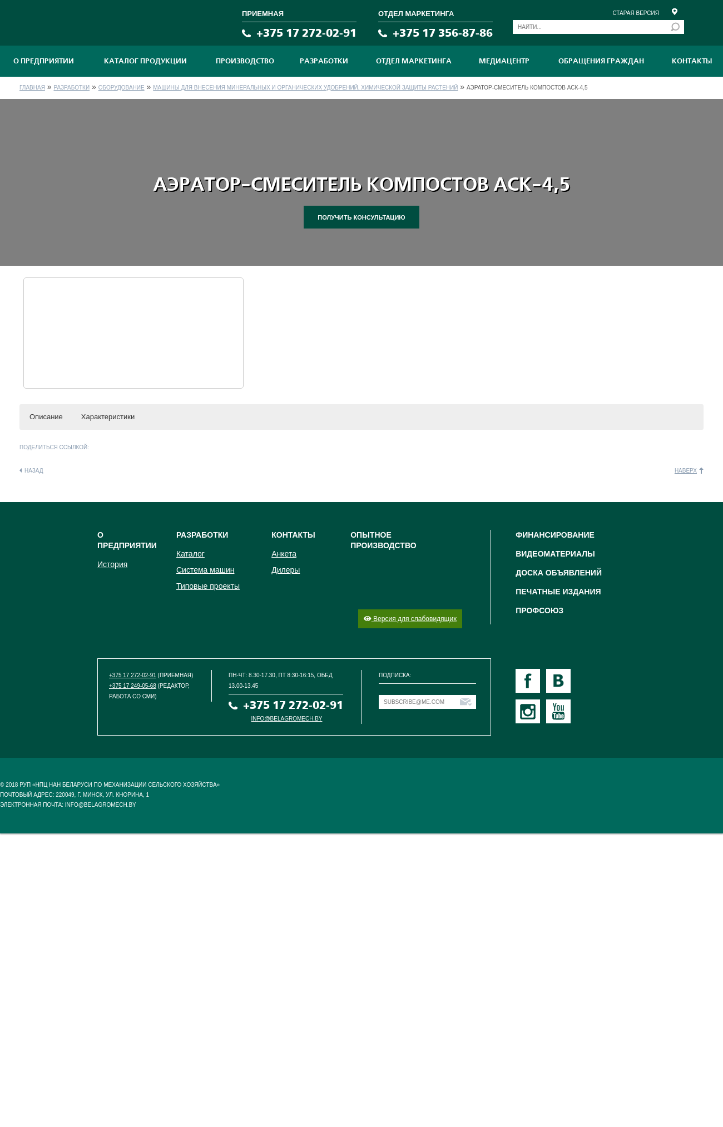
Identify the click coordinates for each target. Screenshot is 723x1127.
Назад (33, 471)
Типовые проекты (208, 586)
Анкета (283, 553)
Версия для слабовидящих (410, 619)
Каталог (190, 553)
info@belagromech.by (287, 719)
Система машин (205, 569)
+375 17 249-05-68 (132, 686)
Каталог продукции (145, 61)
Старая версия (635, 13)
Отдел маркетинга (414, 61)
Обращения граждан (601, 61)
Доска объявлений (559, 572)
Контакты (692, 61)
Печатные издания (558, 591)
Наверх (686, 471)
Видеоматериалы (555, 553)
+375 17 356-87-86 (443, 33)
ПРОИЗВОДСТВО (245, 61)
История (112, 564)
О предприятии (43, 61)
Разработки (324, 61)
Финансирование (555, 534)
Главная (32, 88)
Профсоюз (539, 610)
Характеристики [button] (108, 417)
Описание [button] (46, 417)
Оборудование (121, 88)
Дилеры (285, 569)
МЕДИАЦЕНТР (504, 61)
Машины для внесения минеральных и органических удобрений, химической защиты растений (305, 88)
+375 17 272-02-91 (306, 33)
